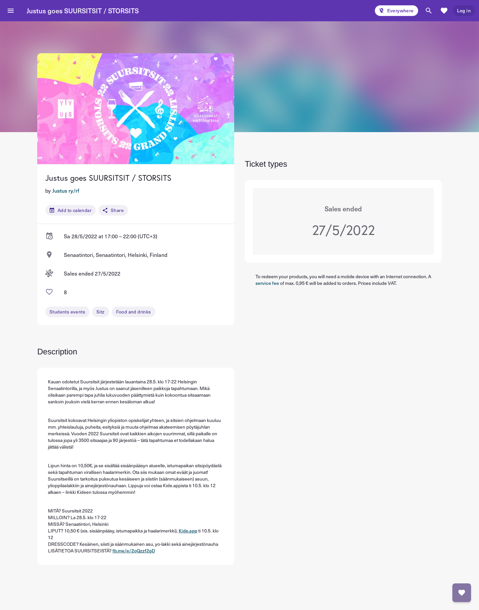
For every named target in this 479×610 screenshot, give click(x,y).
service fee (267, 283)
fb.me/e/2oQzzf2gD (133, 550)
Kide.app (188, 530)
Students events (67, 311)
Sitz (100, 311)
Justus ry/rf (65, 190)
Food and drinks (133, 311)
